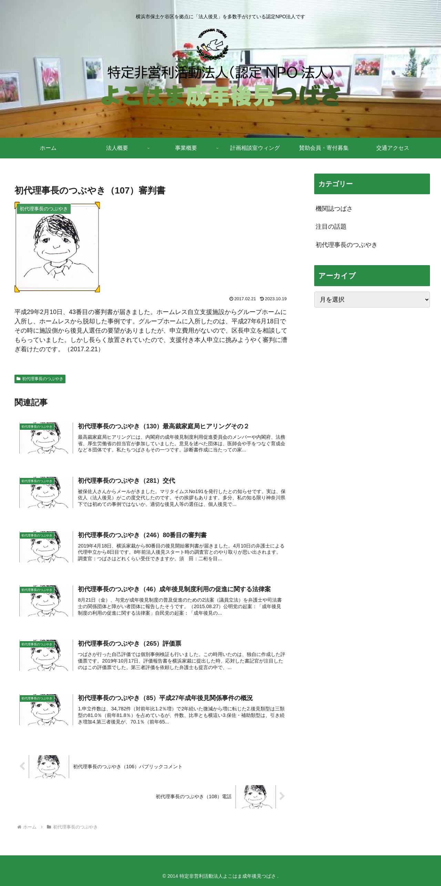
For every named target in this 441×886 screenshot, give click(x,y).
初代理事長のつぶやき (40, 378)
